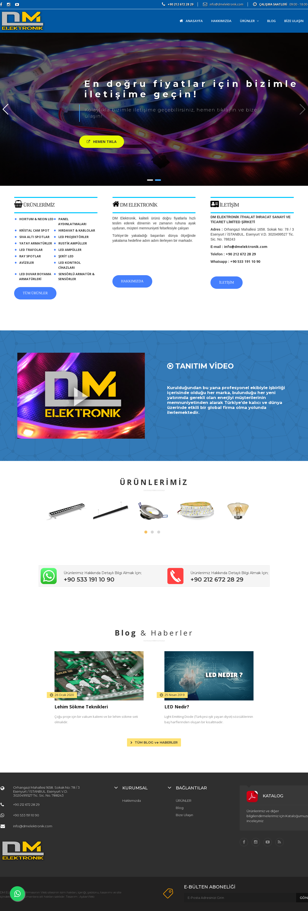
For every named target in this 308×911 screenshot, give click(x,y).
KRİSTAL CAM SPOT (34, 230)
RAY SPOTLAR (30, 256)
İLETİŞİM (226, 282)
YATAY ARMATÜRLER (35, 243)
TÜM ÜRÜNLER (35, 293)
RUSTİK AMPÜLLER (72, 243)
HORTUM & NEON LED (36, 219)
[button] (146, 532)
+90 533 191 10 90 (245, 261)
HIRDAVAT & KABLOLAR (76, 230)
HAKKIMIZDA (132, 281)
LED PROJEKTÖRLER (73, 237)
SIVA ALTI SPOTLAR (34, 237)
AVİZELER (26, 263)
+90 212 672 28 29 (241, 254)
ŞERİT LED (66, 256)
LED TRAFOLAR (31, 250)
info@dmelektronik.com (226, 4)
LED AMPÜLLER (69, 250)
